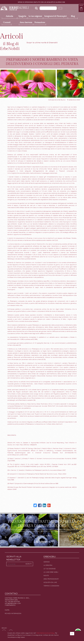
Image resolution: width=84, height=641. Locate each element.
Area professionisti (51, 579)
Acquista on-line (50, 582)
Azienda (47, 562)
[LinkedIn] (44, 505)
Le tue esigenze (50, 568)
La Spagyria (48, 565)
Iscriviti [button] (28, 564)
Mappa (7, 610)
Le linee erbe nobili (51, 572)
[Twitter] (35, 505)
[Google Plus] (49, 505)
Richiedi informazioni (13, 613)
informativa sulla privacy (45, 633)
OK (72, 633)
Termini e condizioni (51, 586)
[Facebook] (39, 505)
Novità (46, 575)
